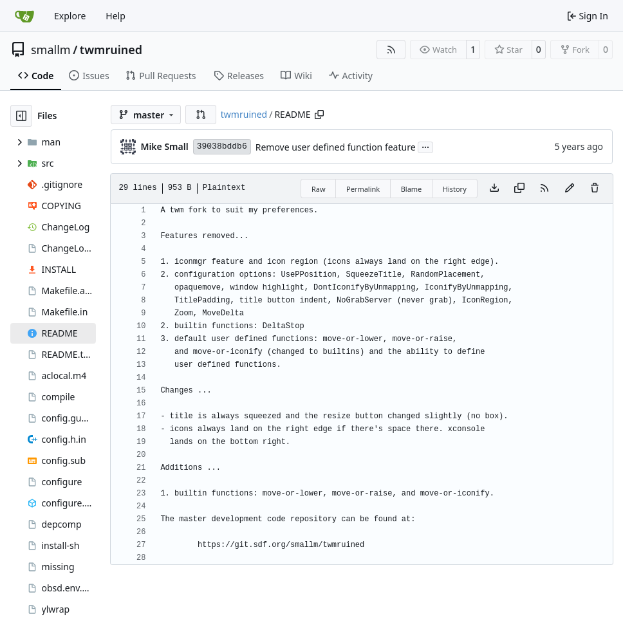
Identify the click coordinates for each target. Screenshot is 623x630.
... (425, 146)
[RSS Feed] (391, 49)
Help (116, 16)
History (455, 189)
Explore (70, 16)
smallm (51, 49)
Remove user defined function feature (336, 147)
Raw (319, 189)
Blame (411, 189)
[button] (200, 114)
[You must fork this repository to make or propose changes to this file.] (569, 188)
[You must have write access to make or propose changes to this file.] (594, 188)
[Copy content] (519, 188)
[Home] (24, 16)
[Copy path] (319, 114)
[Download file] (494, 188)
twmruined (111, 49)
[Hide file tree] (21, 116)
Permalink (363, 189)
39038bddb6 (222, 146)
